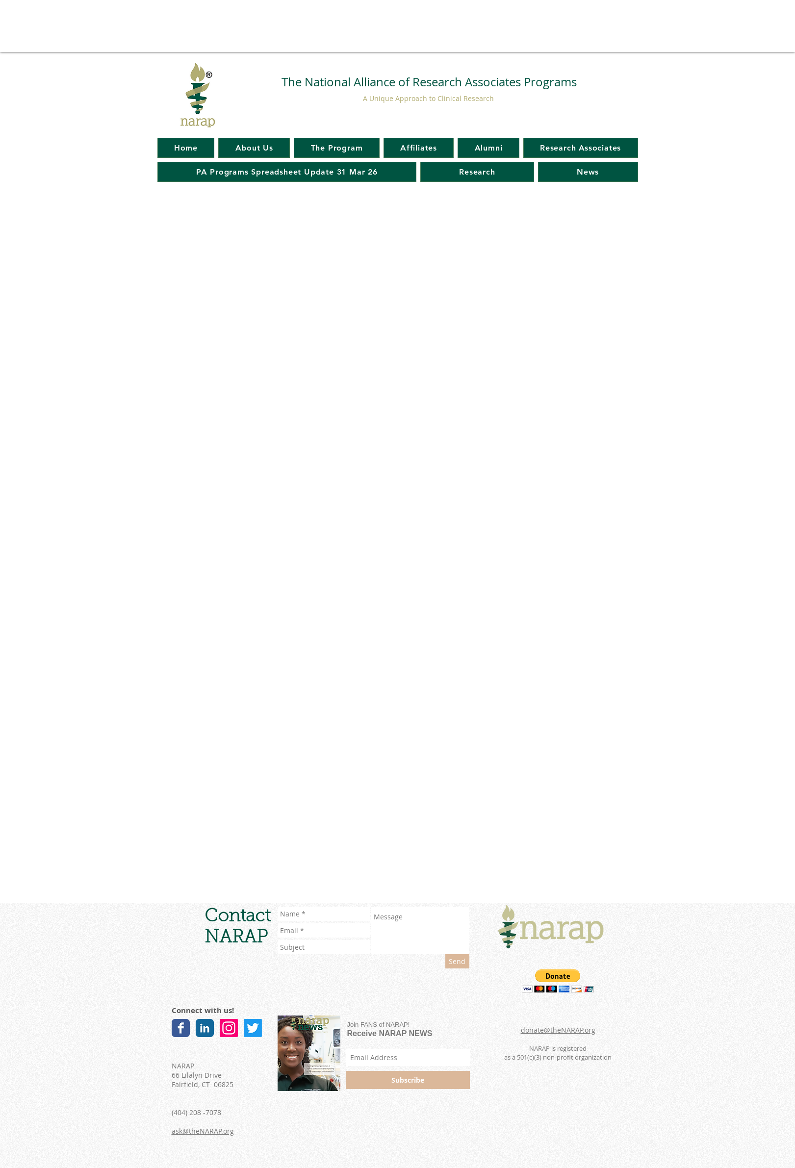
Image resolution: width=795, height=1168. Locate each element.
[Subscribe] (408, 1080)
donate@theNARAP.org (558, 1030)
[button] (558, 980)
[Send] (457, 961)
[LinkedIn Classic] (205, 1028)
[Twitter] (253, 1028)
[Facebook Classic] (181, 1028)
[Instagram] (229, 1028)
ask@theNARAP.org (203, 1131)
